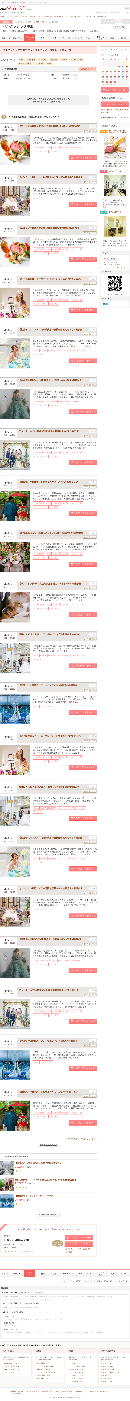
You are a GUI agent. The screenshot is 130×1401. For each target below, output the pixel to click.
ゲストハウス (34, 1319)
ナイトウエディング (48, 1332)
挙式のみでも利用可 (82, 1332)
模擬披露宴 (53, 60)
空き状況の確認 (85, 1249)
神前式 (7, 1326)
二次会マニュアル (76, 1375)
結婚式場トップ (43, 1363)
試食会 (21, 60)
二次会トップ (75, 1363)
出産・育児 (107, 1378)
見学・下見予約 (79, 1244)
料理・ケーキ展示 (25, 63)
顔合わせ (111, 1366)
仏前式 (28, 1326)
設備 (53, 38)
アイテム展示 (39, 63)
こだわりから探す (76, 1372)
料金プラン (17, 38)
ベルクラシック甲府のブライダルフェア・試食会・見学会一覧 (97, 1281)
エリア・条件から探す (12, 1366)
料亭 (61, 1319)
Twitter (107, 304)
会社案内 (13, 1391)
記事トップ (107, 1363)
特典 (112, 38)
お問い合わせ (71, 1249)
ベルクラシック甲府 (18, 26)
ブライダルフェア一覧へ (79, 1237)
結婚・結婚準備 (108, 1369)
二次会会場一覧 (76, 1381)
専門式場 (24, 1319)
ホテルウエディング (12, 1319)
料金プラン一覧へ (48, 1215)
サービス (65, 38)
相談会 (49, 63)
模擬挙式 (64, 60)
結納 (104, 1366)
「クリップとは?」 (121, 268)
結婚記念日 (107, 1375)
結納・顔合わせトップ (12, 1363)
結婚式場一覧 (42, 1378)
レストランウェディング (49, 1319)
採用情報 (57, 1391)
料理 (41, 38)
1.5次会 (28, 1332)
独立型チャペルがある (65, 1332)
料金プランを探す (43, 1369)
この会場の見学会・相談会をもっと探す (81, 1139)
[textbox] (110, 8)
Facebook (104, 304)
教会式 (14, 1326)
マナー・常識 (9, 1372)
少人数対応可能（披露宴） (14, 1332)
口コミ (124, 38)
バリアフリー (110, 1332)
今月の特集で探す (43, 1375)
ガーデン (36, 1332)
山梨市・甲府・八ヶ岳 (42, 22)
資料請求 (69, 1252)
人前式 (21, 1326)
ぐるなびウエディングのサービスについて (98, 1391)
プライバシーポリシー (32, 1391)
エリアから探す (125, 12)
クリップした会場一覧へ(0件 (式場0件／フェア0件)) (112, 263)
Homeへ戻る (98, 12)
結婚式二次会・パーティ (112, 1372)
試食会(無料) (31, 60)
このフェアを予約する (83, 157)
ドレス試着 (43, 60)
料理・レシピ (108, 1381)
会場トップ (6, 38)
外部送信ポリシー (46, 1391)
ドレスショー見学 (76, 60)
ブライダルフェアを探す (46, 1372)
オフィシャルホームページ (25, 1251)
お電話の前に (9, 1251)
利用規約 (20, 1391)
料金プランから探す (111, 12)
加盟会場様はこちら (68, 1391)
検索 (127, 9)
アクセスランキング (77, 1378)
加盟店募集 (79, 1391)
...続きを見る (73, 702)
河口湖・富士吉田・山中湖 (29, 1307)
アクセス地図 (100, 38)
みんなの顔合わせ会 (11, 1369)
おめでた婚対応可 (97, 1332)
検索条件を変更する (48, 1145)
